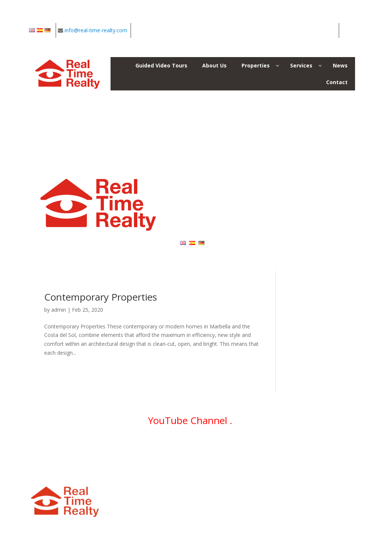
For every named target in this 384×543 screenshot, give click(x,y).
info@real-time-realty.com (96, 30)
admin (58, 309)
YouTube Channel (189, 420)
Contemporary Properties (100, 297)
